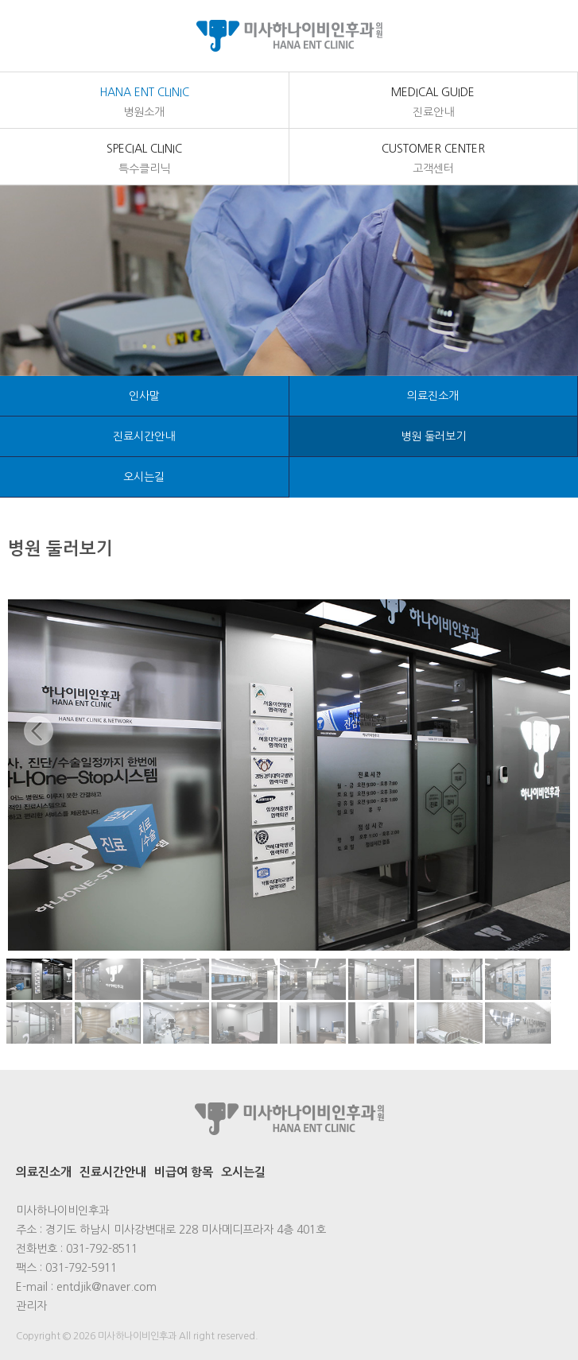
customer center (433, 159)
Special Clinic (144, 159)
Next (538, 745)
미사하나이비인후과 (289, 36)
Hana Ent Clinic (144, 103)
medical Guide (433, 103)
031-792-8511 (102, 1248)
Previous (40, 745)
